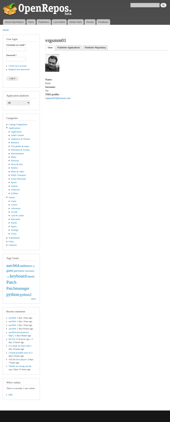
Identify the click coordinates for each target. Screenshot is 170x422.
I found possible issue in (20, 353)
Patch (11, 282)
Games (12, 197)
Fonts (11, 241)
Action (14, 204)
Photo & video (17, 171)
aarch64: (12, 318)
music (31, 276)
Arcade (14, 212)
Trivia (13, 234)
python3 (25, 295)
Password (11, 55)
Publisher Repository (95, 47)
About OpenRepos (14, 22)
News (31, 22)
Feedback (103, 22)
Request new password (19, 69)
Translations (14, 238)
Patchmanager (17, 288)
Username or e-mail (16, 45)
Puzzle (14, 223)
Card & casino (17, 215)
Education (15, 219)
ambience (26, 266)
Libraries (13, 245)
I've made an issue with (19, 346)
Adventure (16, 208)
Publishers (43, 22)
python (12, 294)
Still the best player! (18, 359)
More (33, 299)
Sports (14, 182)
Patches (14, 168)
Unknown (15, 189)
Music (14, 157)
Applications (14, 128)
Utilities (14, 193)
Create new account (18, 66)
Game (13, 201)
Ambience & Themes (20, 139)
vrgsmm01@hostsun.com (57, 98)
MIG (11, 394)
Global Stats (75, 22)
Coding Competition (18, 124)
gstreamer (19, 270)
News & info (17, 164)
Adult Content (17, 135)
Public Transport (18, 175)
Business (15, 142)
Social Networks (18, 179)
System (14, 186)
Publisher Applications (68, 47)
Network (15, 160)
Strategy (15, 230)
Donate (90, 22)
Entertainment (17, 153)
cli (34, 266)
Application (16, 132)
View (51, 47)
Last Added (59, 22)
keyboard (18, 276)
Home (6, 30)
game (9, 270)
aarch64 (12, 265)
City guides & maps (20, 146)
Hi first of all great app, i (20, 339)
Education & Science (20, 150)
